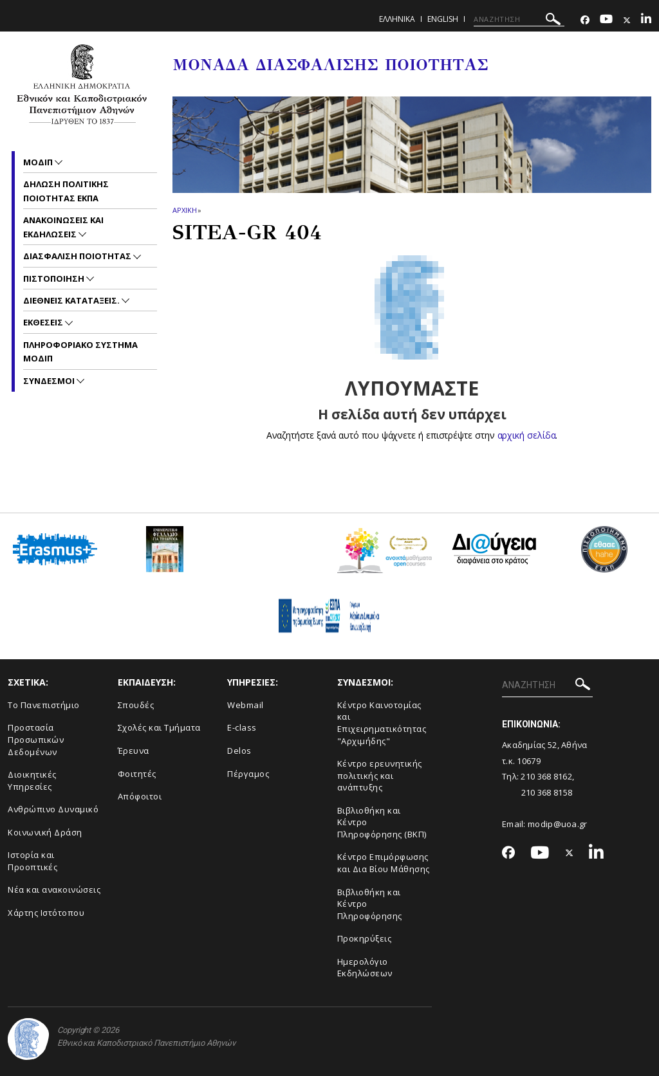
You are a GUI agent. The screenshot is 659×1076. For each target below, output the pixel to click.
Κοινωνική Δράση (45, 832)
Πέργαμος (248, 774)
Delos (239, 750)
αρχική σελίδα (526, 435)
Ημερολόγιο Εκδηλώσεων (365, 968)
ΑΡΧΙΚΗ (184, 210)
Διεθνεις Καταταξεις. (72, 300)
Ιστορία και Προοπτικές (32, 861)
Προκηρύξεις (364, 938)
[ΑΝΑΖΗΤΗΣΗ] (519, 19)
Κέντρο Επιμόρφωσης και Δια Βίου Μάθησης (383, 863)
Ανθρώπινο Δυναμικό (53, 809)
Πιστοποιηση (54, 278)
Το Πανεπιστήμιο (44, 705)
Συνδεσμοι (50, 381)
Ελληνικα (397, 19)
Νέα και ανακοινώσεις (54, 889)
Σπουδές (136, 705)
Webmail (245, 705)
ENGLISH (442, 19)
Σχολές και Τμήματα (159, 727)
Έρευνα (133, 750)
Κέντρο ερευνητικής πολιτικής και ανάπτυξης (379, 775)
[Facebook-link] (584, 20)
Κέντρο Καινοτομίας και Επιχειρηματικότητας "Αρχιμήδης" (382, 723)
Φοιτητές (137, 774)
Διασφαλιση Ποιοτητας (78, 256)
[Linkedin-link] (646, 20)
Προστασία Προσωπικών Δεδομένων (36, 739)
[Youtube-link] (606, 20)
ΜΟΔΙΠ (39, 162)
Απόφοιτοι (140, 796)
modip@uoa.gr (558, 824)
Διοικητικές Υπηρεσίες (32, 780)
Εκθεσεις (44, 322)
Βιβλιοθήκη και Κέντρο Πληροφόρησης (369, 904)
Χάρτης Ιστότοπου (46, 912)
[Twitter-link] (627, 20)
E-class (242, 727)
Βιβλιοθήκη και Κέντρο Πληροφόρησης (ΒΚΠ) (382, 822)
